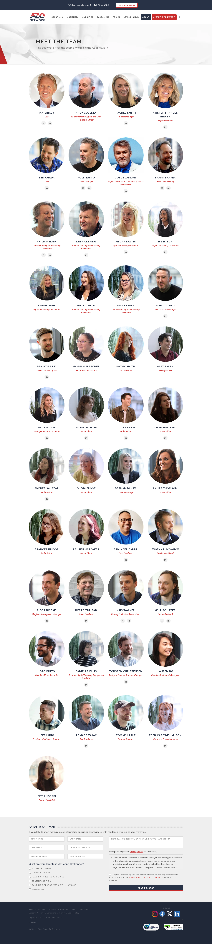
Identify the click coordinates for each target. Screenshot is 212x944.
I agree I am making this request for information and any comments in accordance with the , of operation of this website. (144, 877)
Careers (32, 913)
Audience (64, 909)
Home (31, 909)
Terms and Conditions (153, 877)
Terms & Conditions (47, 913)
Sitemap (32, 922)
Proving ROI (36, 889)
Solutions (41, 909)
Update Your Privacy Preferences (44, 929)
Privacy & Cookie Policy (69, 913)
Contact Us (84, 909)
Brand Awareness (40, 869)
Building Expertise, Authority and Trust (52, 885)
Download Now (127, 5)
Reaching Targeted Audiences (46, 877)
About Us (53, 909)
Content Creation (40, 881)
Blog (73, 909)
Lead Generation (39, 873)
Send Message (146, 888)
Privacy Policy (136, 851)
